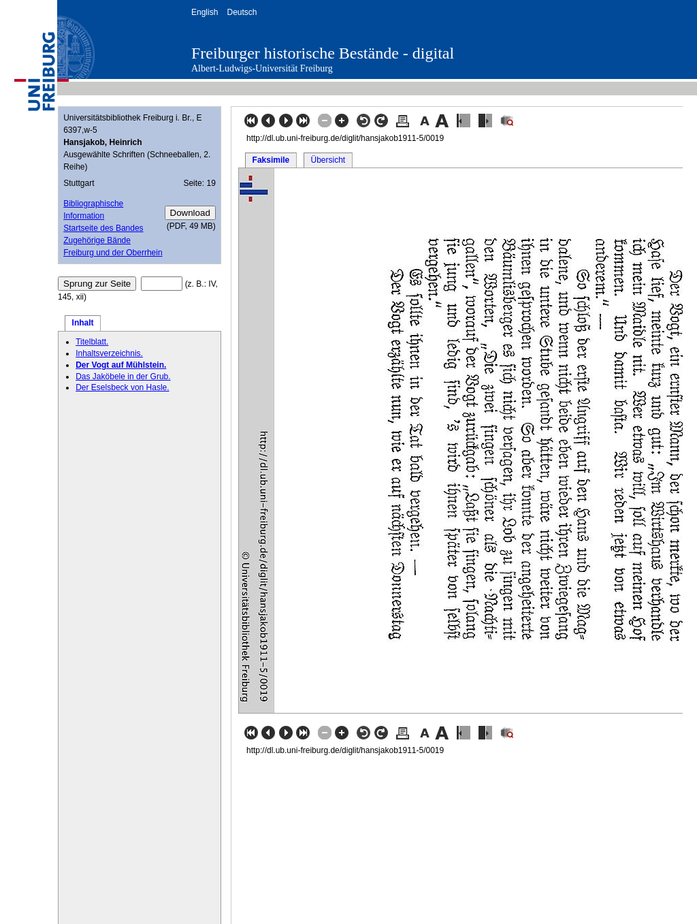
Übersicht (327, 160)
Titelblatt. (92, 342)
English (204, 12)
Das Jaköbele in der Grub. (123, 376)
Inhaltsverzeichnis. (109, 353)
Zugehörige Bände (97, 240)
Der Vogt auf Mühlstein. (121, 365)
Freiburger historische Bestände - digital (322, 53)
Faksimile (271, 160)
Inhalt (83, 323)
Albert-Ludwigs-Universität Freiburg (262, 68)
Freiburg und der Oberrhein (112, 252)
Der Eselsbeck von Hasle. (122, 387)
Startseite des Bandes (103, 228)
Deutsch (242, 12)
